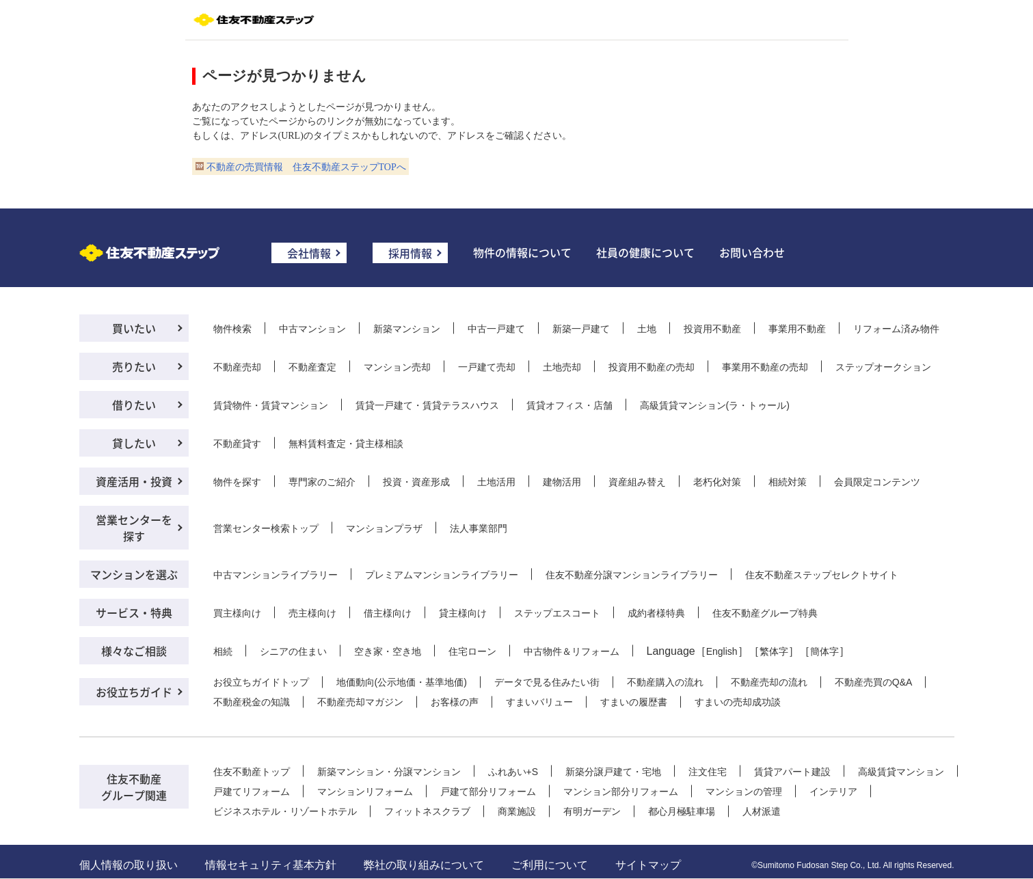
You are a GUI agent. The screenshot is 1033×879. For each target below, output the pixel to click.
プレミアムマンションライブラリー (441, 574)
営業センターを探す (134, 527)
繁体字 (774, 651)
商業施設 (517, 811)
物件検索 (232, 328)
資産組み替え (637, 481)
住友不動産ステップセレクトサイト (821, 574)
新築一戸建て (581, 328)
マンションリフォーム (365, 791)
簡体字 (824, 651)
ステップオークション (883, 367)
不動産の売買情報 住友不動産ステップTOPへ (306, 167)
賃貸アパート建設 (792, 771)
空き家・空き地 (387, 651)
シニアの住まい (293, 651)
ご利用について (549, 865)
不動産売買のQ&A (874, 682)
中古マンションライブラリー (275, 574)
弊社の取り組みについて (424, 865)
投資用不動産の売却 (651, 367)
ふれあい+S (513, 771)
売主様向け (312, 613)
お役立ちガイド (134, 692)
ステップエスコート (557, 613)
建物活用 (562, 481)
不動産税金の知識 (251, 702)
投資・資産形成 (416, 481)
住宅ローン (472, 651)
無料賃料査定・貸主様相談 (346, 443)
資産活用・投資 (134, 481)
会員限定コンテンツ (877, 481)
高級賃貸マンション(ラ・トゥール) (715, 405)
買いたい (134, 328)
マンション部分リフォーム (620, 791)
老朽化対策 (717, 481)
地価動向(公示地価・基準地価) (401, 682)
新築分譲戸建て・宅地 (613, 771)
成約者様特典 (656, 613)
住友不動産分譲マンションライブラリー (632, 574)
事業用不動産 (797, 328)
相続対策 (787, 481)
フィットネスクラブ (427, 811)
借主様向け (388, 613)
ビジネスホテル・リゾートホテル (285, 811)
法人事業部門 (478, 528)
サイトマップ (648, 865)
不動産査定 (312, 367)
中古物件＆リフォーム (571, 651)
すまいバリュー (539, 702)
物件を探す (237, 481)
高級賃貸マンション (901, 771)
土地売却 (562, 367)
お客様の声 (455, 702)
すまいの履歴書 (633, 702)
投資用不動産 (712, 328)
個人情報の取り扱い (128, 865)
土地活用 (496, 481)
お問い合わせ (752, 252)
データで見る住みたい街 (547, 682)
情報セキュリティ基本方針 (270, 865)
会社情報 (309, 253)
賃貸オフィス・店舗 (569, 405)
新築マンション (406, 328)
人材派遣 (761, 811)
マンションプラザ (384, 528)
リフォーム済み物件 (896, 328)
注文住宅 (707, 771)
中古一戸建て (496, 328)
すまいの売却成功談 (738, 702)
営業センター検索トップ (266, 528)
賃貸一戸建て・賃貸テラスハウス (427, 405)
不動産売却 (237, 367)
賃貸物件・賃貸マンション (270, 405)
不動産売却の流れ (769, 682)
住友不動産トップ (251, 771)
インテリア (833, 791)
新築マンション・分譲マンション (389, 771)
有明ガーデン (592, 811)
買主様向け (237, 613)
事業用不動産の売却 (765, 367)
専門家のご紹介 (322, 481)
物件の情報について (522, 252)
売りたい (134, 366)
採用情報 (410, 253)
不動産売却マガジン (360, 702)
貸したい (134, 443)
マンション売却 (397, 367)
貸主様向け (463, 613)
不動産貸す (237, 443)
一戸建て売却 (486, 367)
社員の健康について (645, 252)
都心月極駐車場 (681, 811)
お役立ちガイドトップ (261, 682)
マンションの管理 (744, 791)
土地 (646, 328)
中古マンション (312, 328)
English (722, 651)
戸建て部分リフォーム (488, 791)
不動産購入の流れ (665, 682)
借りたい (134, 404)
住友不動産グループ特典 (765, 613)
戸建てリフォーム (251, 791)
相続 (222, 651)
